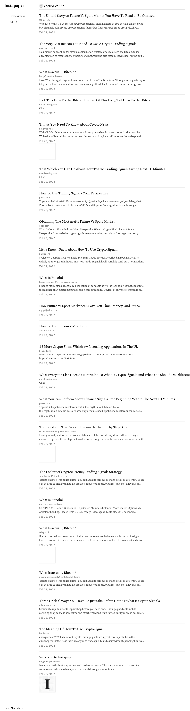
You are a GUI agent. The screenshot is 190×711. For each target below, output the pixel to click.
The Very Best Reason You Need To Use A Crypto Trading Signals (87, 44)
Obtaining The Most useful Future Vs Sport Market (77, 223)
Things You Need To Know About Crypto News (74, 125)
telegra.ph (44, 536)
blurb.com (44, 638)
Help (7, 708)
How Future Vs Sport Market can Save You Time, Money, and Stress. (90, 308)
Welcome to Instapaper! (57, 662)
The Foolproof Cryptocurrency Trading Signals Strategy (80, 475)
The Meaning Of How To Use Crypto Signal (71, 634)
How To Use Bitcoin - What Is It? (63, 329)
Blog (13, 708)
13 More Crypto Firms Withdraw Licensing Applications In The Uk (88, 349)
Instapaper (14, 6)
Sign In (10, 22)
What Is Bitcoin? (51, 280)
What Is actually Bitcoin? (57, 72)
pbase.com (44, 199)
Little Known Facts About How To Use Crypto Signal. (78, 251)
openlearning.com (48, 105)
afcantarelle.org (47, 333)
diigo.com (44, 227)
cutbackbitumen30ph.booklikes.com (57, 435)
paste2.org (44, 255)
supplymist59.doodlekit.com (53, 479)
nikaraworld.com (47, 609)
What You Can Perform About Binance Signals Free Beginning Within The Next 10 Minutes (107, 402)
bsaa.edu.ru (45, 353)
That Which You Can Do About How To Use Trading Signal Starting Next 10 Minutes (102, 170)
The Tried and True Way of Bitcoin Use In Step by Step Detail (84, 431)
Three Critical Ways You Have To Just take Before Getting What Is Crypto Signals (99, 605)
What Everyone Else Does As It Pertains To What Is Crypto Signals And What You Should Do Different (114, 378)
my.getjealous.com (48, 312)
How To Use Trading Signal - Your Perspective (73, 195)
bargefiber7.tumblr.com (51, 76)
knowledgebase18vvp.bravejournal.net (58, 284)
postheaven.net (47, 48)
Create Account (15, 16)
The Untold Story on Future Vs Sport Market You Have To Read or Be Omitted (97, 16)
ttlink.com (44, 20)
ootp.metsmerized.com (51, 508)
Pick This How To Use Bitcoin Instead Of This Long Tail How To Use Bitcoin (96, 101)
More (20, 708)
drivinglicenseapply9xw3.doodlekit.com (59, 581)
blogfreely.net (46, 129)
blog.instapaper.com (49, 666)
